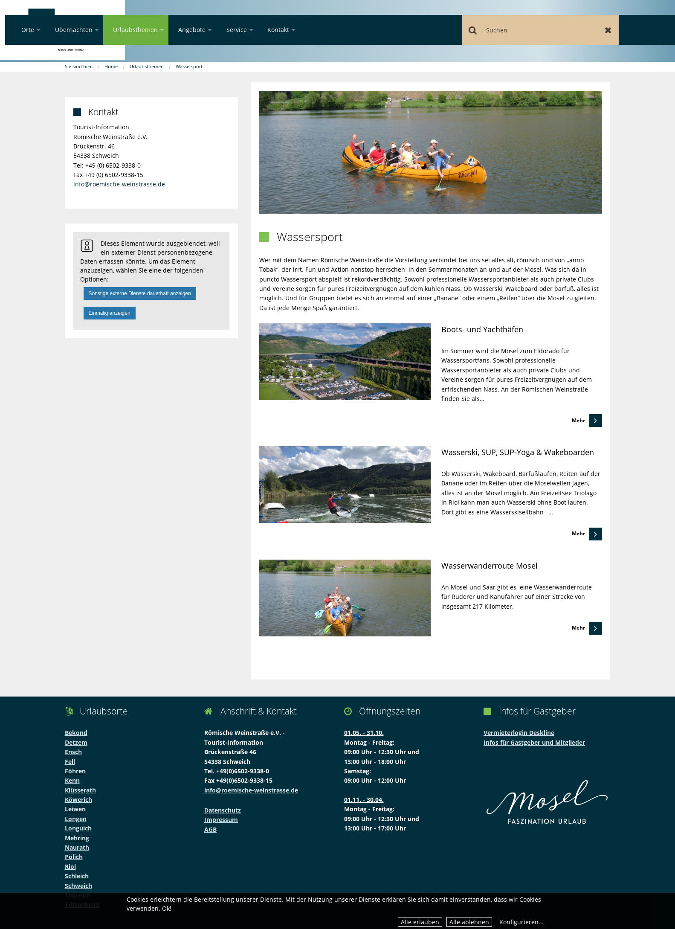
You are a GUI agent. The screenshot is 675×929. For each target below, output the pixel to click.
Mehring (77, 838)
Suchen (509, 30)
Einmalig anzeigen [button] (109, 313)
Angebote (302, 30)
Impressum (221, 820)
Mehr (578, 420)
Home (111, 66)
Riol (70, 866)
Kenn (72, 780)
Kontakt (388, 30)
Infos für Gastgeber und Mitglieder (534, 742)
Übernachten (184, 30)
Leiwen (75, 809)
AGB (210, 829)
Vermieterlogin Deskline (519, 733)
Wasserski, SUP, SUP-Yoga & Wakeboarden (517, 452)
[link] (430, 375)
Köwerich (78, 799)
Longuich (78, 828)
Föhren (75, 771)
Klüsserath (80, 790)
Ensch (73, 752)
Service (346, 30)
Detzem (76, 742)
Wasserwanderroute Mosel (489, 565)
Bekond (76, 733)
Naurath (77, 847)
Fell (70, 762)
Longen (76, 819)
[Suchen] (563, 30)
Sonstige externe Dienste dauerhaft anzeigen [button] (140, 293)
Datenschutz (222, 810)
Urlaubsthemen (245, 30)
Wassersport (189, 66)
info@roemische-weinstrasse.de (119, 184)
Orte (137, 30)
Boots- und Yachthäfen (482, 329)
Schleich (77, 876)
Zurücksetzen (617, 30)
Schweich (78, 886)
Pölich (74, 857)
